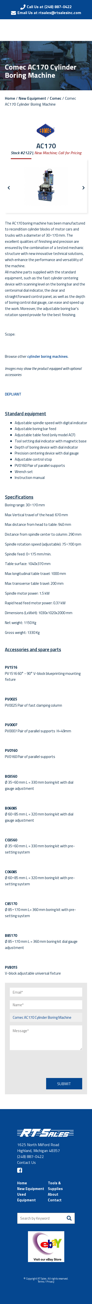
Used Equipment (26, 1197)
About (53, 1194)
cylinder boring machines (47, 356)
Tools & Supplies (55, 1185)
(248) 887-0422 (30, 1156)
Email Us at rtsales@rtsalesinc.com (49, 13)
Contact (55, 1200)
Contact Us (26, 1162)
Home (10, 98)
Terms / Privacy (46, 1282)
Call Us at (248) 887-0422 (49, 7)
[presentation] (47, 1063)
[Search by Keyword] (46, 1218)
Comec (55, 98)
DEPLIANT (13, 394)
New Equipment (32, 98)
